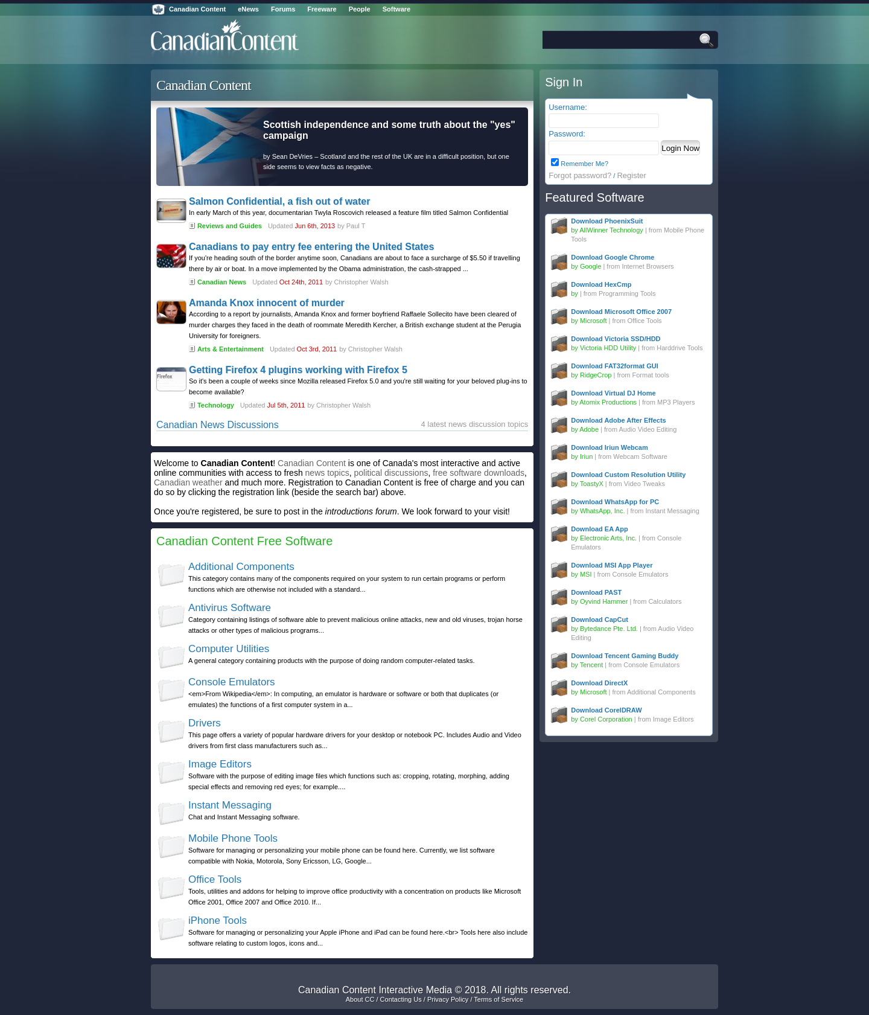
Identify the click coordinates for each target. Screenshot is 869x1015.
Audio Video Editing (648, 429)
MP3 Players (676, 402)
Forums (283, 9)
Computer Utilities (228, 649)
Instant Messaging (230, 805)
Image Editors (220, 764)
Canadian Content (197, 9)
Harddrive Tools (679, 347)
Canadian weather (188, 482)
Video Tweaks (644, 483)
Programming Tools (627, 293)
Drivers (204, 723)
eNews (248, 9)
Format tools (650, 375)
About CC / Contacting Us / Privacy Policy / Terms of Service (434, 999)
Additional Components (241, 566)
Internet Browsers (647, 266)
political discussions (391, 473)
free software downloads (478, 473)
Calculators (664, 601)
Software (396, 9)
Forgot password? (580, 175)
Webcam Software (640, 456)
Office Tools (214, 879)
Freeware (321, 9)
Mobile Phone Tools (233, 838)
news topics (327, 473)
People (360, 9)
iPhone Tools (217, 920)
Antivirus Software (229, 607)
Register (631, 175)
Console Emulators (231, 682)
